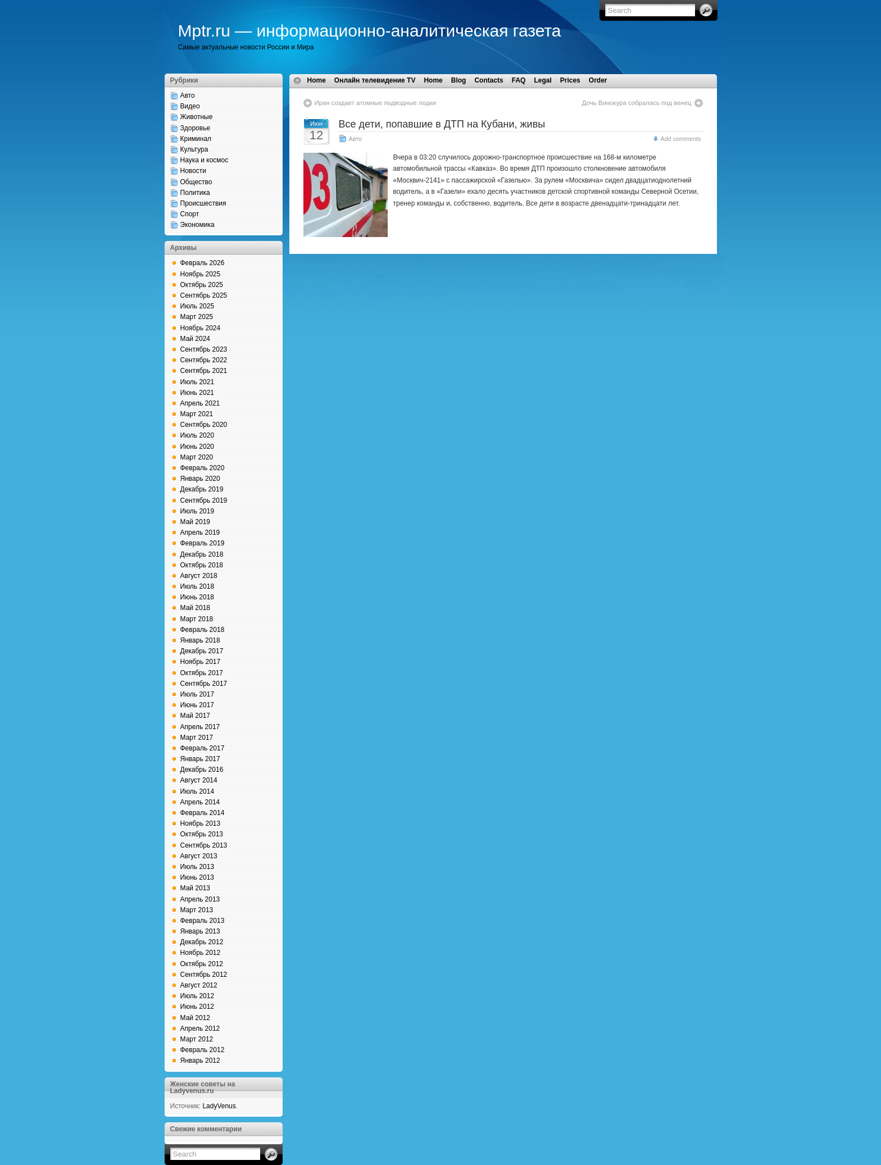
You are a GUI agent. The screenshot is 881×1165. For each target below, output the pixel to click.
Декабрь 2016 (202, 769)
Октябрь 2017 (202, 673)
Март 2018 (197, 619)
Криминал (196, 139)
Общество (196, 182)
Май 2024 (195, 339)
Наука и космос (204, 160)
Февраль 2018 (202, 630)
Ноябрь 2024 (200, 328)
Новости (193, 171)
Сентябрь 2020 (204, 425)
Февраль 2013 (202, 921)
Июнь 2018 (197, 597)
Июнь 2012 (197, 1007)
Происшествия (203, 203)
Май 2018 (195, 608)
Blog (458, 80)
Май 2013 (195, 888)
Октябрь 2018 (202, 565)
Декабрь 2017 (202, 651)
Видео (190, 106)
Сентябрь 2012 (204, 975)
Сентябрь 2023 (204, 349)
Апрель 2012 (200, 1028)
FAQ (519, 80)
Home (316, 80)
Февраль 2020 (202, 468)
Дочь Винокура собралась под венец (637, 102)
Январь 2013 (200, 931)
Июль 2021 (197, 382)
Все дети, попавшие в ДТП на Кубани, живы (442, 124)
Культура (194, 149)
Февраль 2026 (202, 263)
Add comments (680, 138)
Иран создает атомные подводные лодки (375, 102)
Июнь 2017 (197, 705)
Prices (570, 80)
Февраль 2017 (202, 748)
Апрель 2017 (200, 727)
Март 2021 (197, 414)
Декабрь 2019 (202, 489)
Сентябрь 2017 (204, 684)
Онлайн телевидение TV (375, 80)
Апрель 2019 (200, 532)
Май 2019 (195, 522)
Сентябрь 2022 (204, 360)
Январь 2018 (200, 640)
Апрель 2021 (200, 403)
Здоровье (195, 128)
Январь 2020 (200, 479)
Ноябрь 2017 (200, 662)
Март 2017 (197, 737)
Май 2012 (195, 1018)
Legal (542, 80)
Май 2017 (195, 716)
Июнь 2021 (197, 393)
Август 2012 (198, 985)
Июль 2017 (197, 694)
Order (598, 80)
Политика (195, 193)
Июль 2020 (197, 435)
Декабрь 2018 (202, 554)
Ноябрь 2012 (200, 953)
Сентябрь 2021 (204, 371)
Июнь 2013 (197, 877)
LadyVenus (218, 1106)
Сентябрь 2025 (204, 295)
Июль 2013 (197, 867)
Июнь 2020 (197, 446)
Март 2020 (197, 457)
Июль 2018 (197, 586)
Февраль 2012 (202, 1050)
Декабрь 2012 (202, 942)
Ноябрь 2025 (200, 274)
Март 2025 (197, 317)
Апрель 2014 (200, 802)
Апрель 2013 (200, 899)
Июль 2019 (197, 511)
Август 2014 (198, 780)
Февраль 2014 (202, 813)
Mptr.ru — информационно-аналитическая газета (369, 30)
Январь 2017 (200, 759)
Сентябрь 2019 (204, 500)
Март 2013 (197, 910)
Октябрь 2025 (202, 285)
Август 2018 (198, 576)
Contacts (488, 80)
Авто (187, 95)
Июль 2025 (197, 306)
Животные (196, 117)
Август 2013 (198, 856)
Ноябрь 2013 (200, 823)
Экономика (197, 225)
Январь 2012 (200, 1060)
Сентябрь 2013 (204, 845)
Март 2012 (197, 1039)
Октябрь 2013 (202, 834)
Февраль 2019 (202, 543)
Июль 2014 (197, 791)
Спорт (189, 214)
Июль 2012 (197, 996)
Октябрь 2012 (202, 964)
